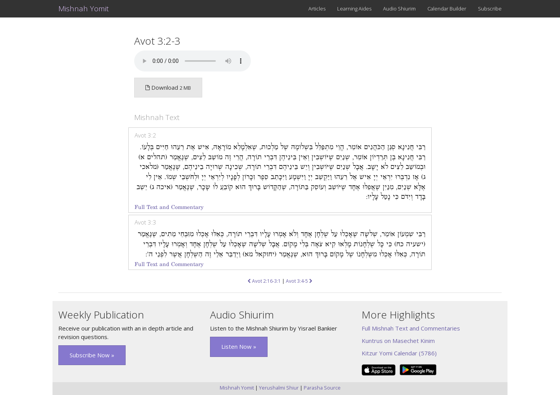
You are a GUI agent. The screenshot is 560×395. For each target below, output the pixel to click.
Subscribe (490, 8)
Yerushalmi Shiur (279, 387)
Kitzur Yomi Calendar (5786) (399, 353)
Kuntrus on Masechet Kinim (398, 341)
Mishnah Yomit (83, 8)
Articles (317, 8)
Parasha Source (322, 387)
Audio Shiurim (399, 8)
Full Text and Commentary (169, 207)
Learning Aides (354, 8)
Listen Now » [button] (238, 346)
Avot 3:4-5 (299, 281)
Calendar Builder (446, 8)
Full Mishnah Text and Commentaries (411, 328)
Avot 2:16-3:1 (264, 281)
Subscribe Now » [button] (92, 355)
